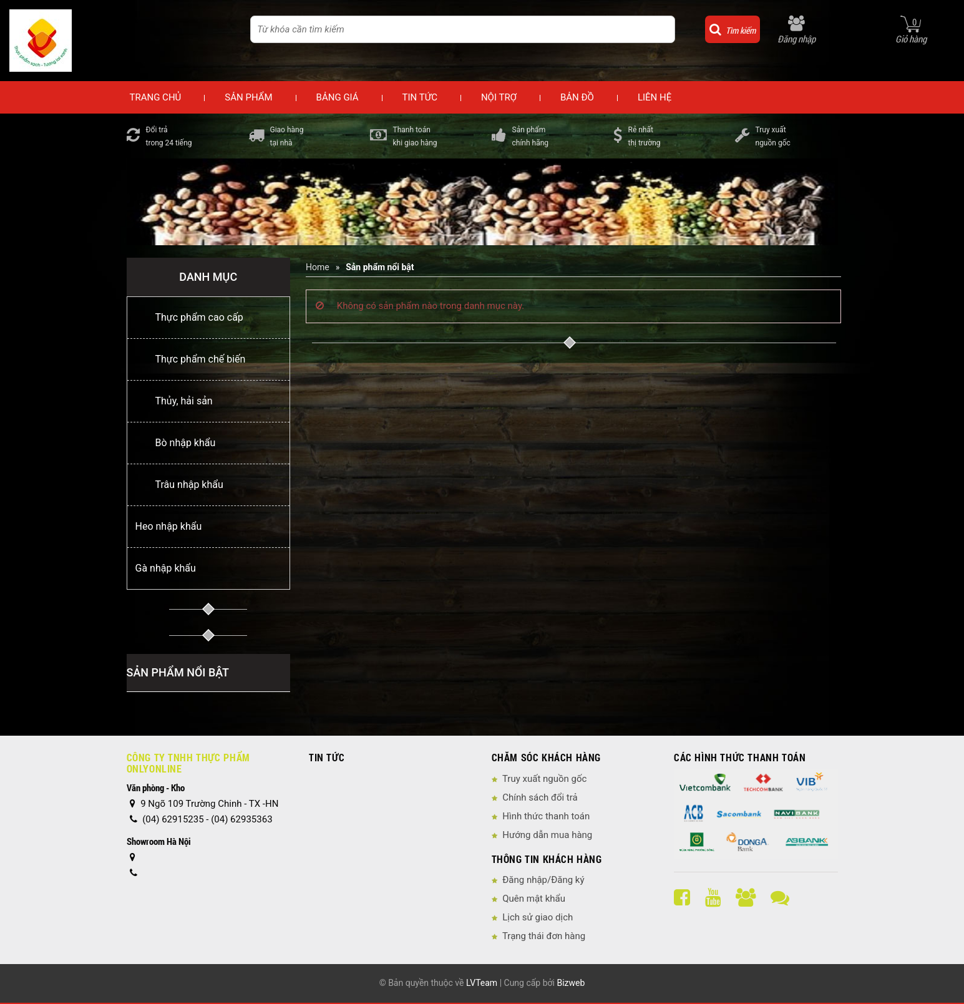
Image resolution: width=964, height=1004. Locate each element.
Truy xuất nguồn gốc (544, 778)
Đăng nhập (796, 38)
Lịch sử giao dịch (537, 917)
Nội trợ (499, 97)
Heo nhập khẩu (168, 526)
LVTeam (481, 983)
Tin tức (419, 97)
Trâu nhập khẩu (189, 484)
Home (317, 267)
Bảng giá (337, 97)
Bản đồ (577, 97)
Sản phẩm (248, 97)
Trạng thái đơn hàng (543, 936)
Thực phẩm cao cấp (199, 317)
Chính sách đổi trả (539, 797)
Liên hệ (654, 97)
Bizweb (571, 983)
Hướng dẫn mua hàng (547, 835)
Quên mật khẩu (533, 898)
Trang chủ (156, 97)
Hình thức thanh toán (546, 816)
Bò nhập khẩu (185, 443)
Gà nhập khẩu (165, 568)
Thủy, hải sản (184, 401)
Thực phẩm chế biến (200, 359)
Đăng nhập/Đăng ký (543, 879)
